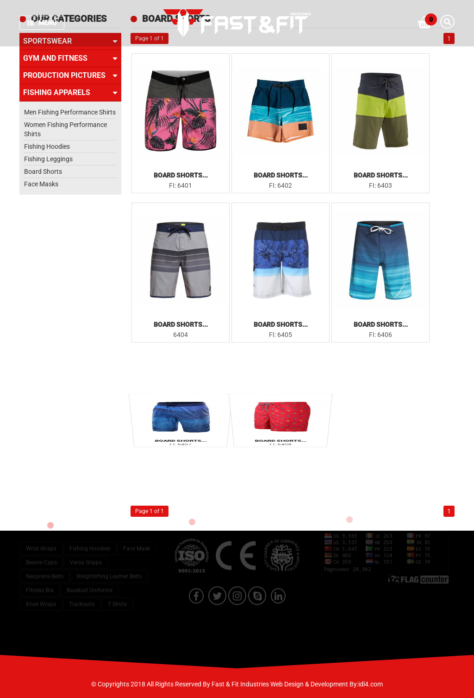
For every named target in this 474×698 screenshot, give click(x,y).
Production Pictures (70, 75)
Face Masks (41, 184)
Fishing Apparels (70, 92)
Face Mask (136, 536)
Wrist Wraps (41, 536)
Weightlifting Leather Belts (109, 564)
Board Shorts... (181, 175)
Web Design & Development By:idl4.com (326, 684)
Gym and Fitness (70, 58)
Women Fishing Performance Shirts (65, 129)
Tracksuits (82, 592)
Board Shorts (43, 171)
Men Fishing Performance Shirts (70, 112)
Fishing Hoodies (47, 146)
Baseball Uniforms (89, 578)
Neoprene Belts (44, 564)
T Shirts (117, 592)
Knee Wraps (41, 592)
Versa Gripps (86, 550)
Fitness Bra (40, 578)
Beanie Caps (41, 550)
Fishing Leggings (48, 159)
